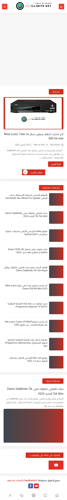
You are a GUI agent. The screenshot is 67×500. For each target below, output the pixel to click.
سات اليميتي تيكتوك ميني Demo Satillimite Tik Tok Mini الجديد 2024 (35, 391)
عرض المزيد (33, 172)
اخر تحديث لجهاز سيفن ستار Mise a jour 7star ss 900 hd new (33, 136)
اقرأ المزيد (56, 164)
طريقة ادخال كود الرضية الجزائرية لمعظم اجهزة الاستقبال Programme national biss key (26, 342)
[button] (57, 496)
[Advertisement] (33, 49)
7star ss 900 (40, 144)
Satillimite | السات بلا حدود (21, 480)
